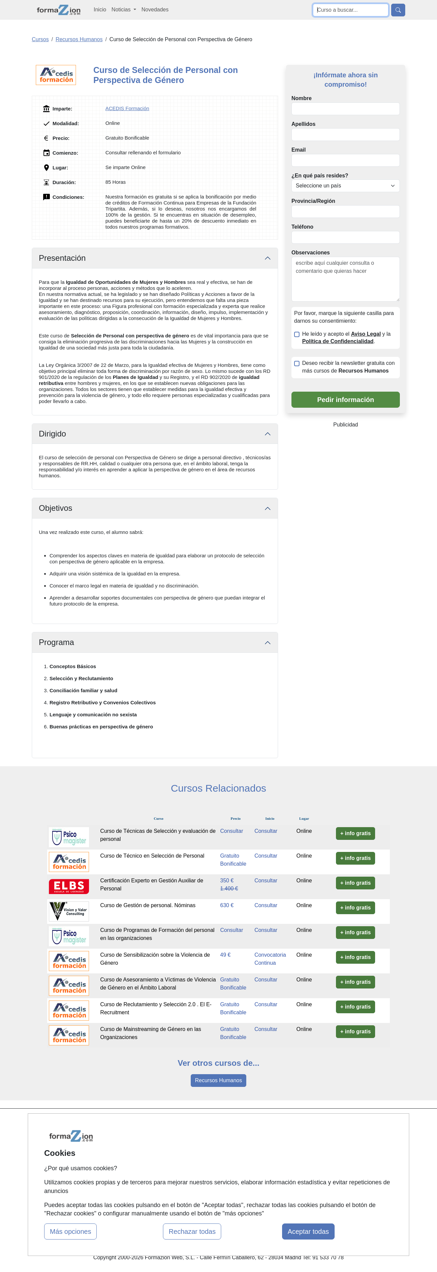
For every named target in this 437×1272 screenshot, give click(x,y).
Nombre (301, 98)
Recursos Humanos (218, 1080)
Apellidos (303, 124)
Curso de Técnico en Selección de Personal (152, 856)
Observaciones (310, 252)
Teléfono (302, 227)
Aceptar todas (308, 1231)
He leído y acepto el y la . (346, 337)
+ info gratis (355, 833)
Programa (56, 642)
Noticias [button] (121, 9)
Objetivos (55, 507)
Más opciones (70, 1231)
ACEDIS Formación (127, 108)
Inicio (100, 9)
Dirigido (52, 433)
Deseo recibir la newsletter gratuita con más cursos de (348, 367)
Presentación (62, 257)
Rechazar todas (192, 1231)
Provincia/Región (313, 201)
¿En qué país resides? (319, 175)
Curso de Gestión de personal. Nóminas (148, 905)
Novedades (155, 9)
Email (298, 150)
